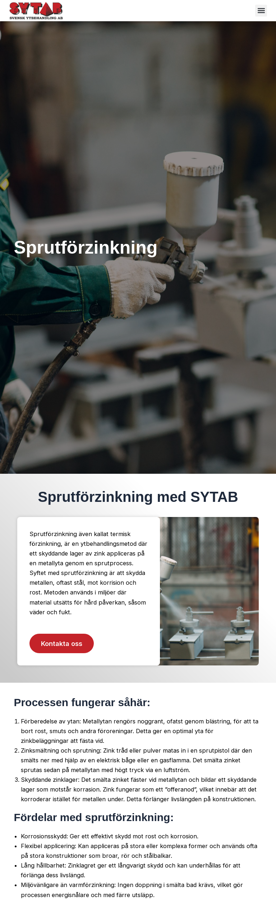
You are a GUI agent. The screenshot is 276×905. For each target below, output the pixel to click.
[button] (261, 11)
